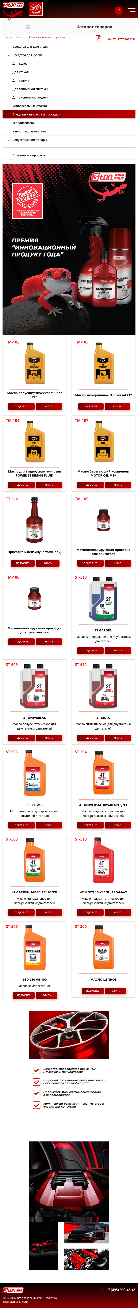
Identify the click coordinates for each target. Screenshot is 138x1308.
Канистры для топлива (29, 131)
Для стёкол (20, 72)
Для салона (20, 80)
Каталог (20, 37)
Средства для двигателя (30, 46)
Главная (7, 37)
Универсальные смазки (29, 106)
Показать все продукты (29, 155)
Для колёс (19, 63)
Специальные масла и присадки (36, 114)
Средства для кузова (27, 55)
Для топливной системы (30, 89)
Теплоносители (23, 123)
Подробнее (21, 406)
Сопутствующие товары (29, 140)
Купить (49, 406)
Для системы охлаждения (31, 97)
